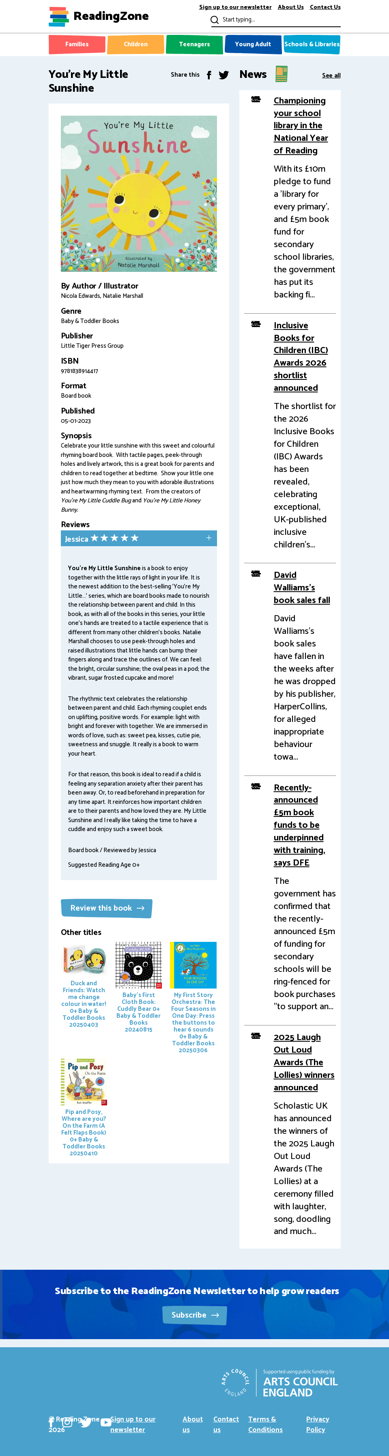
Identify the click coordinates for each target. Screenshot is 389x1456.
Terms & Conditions (265, 1425)
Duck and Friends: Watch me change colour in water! (84, 986)
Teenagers (194, 44)
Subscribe (195, 1315)
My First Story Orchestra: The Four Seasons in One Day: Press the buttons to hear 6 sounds (193, 998)
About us (193, 1425)
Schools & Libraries (312, 44)
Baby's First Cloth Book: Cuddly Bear (138, 988)
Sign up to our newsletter (235, 7)
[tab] (139, 539)
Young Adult (253, 44)
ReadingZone (111, 16)
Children (136, 44)
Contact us (226, 1425)
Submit (214, 19)
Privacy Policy (317, 1425)
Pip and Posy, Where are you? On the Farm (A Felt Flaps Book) (84, 1108)
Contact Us (325, 7)
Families (77, 44)
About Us (291, 7)
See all (331, 75)
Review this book (107, 908)
